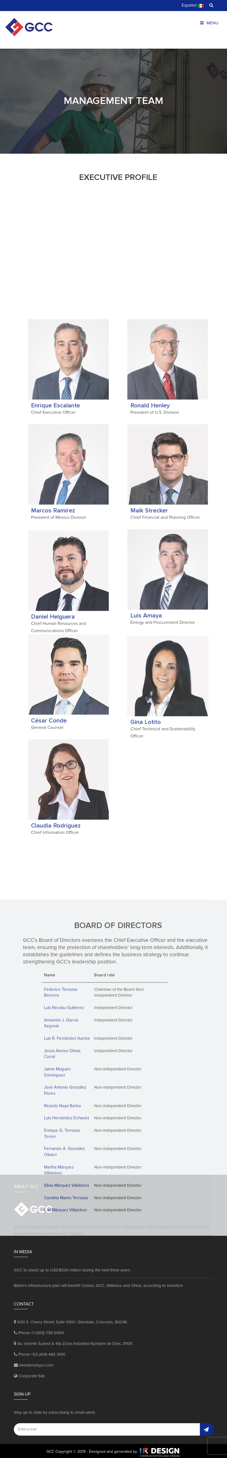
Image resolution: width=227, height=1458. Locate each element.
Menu (209, 23)
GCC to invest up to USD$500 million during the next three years (72, 1268)
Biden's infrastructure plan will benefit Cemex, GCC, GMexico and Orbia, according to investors (98, 1284)
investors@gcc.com (33, 1364)
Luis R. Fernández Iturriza (66, 1175)
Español (193, 5)
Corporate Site (29, 1374)
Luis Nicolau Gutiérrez (63, 1144)
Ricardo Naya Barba (62, 1242)
